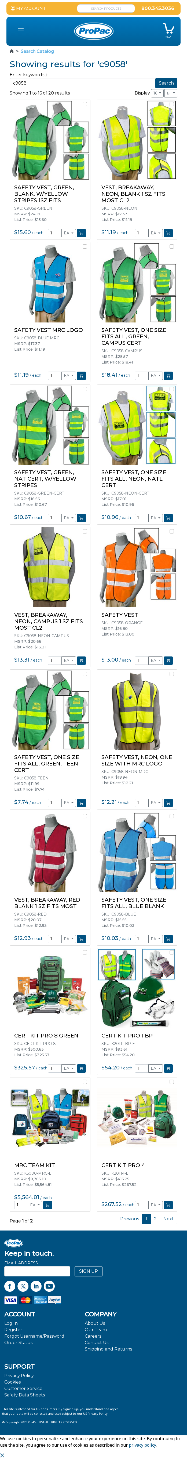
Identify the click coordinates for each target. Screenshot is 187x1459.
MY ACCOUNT (28, 8)
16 (155, 93)
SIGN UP (88, 1271)
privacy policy (142, 1445)
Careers (93, 1336)
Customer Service (23, 1388)
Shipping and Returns (108, 1349)
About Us (95, 1323)
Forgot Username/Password (34, 1336)
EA (67, 233)
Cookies (12, 1382)
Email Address (21, 1263)
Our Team (96, 1329)
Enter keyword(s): (29, 74)
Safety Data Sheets (24, 1395)
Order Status (18, 1342)
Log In (11, 1323)
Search (166, 83)
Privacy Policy (19, 1375)
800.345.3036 (157, 8)
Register (13, 1329)
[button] (20, 31)
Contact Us (96, 1342)
